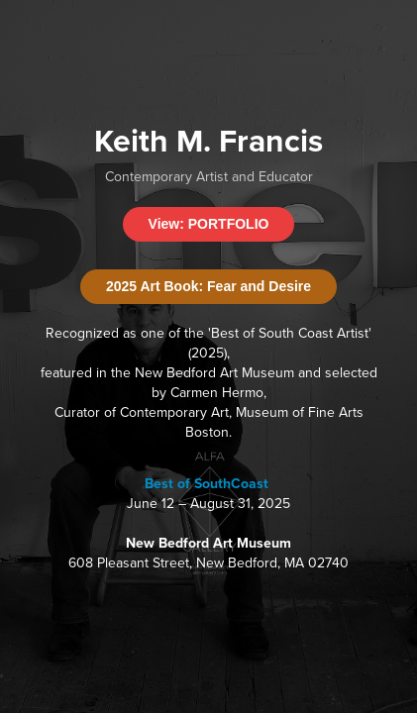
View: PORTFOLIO (209, 224)
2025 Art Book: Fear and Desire (208, 286)
